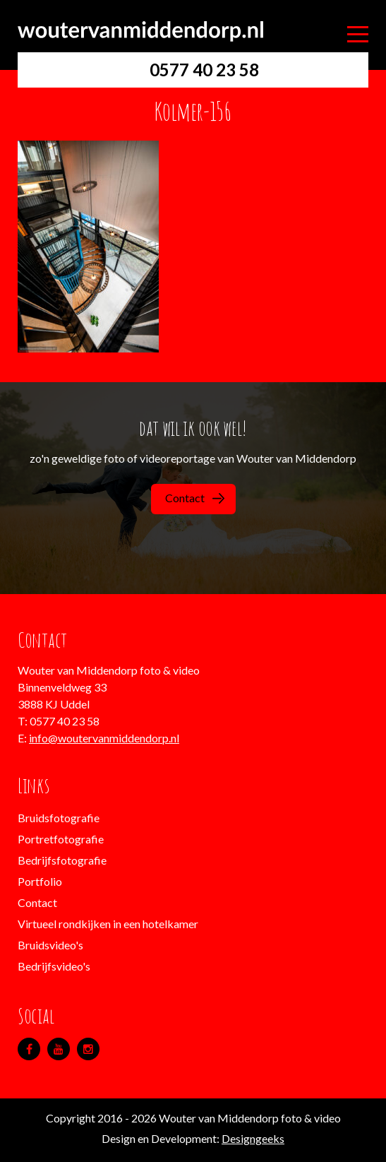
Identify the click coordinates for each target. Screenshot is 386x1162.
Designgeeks (253, 1138)
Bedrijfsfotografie (62, 860)
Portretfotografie (61, 839)
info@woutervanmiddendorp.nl (104, 738)
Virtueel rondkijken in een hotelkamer (108, 923)
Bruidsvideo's (50, 944)
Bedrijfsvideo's (54, 966)
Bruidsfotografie (58, 817)
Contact (194, 497)
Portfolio (40, 881)
